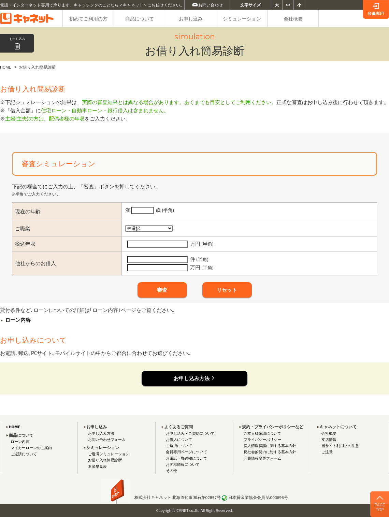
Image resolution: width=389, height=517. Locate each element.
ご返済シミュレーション (108, 454)
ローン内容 (20, 441)
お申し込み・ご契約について (190, 433)
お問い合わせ (210, 5)
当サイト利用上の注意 (340, 445)
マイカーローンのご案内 (31, 447)
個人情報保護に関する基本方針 (270, 445)
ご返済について (24, 454)
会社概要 (328, 433)
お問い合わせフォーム (107, 439)
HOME (5, 67)
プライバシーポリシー (262, 439)
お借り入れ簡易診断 (105, 460)
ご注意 (327, 452)
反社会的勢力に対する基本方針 (270, 452)
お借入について (179, 439)
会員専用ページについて (186, 452)
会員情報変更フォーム (262, 458)
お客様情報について (183, 464)
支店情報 (328, 439)
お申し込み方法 (101, 433)
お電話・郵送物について (186, 458)
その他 (171, 470)
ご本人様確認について (262, 433)
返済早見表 (97, 466)
